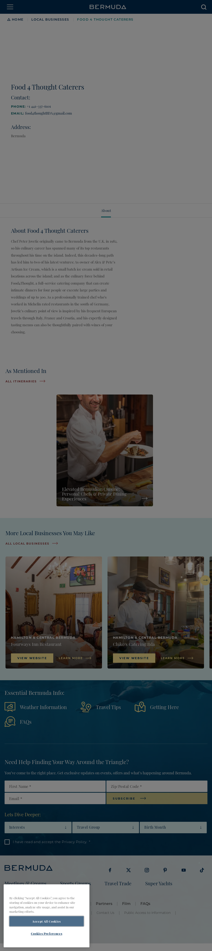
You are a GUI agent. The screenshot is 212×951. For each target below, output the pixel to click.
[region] (46, 915)
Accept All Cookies (46, 921)
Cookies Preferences (46, 933)
